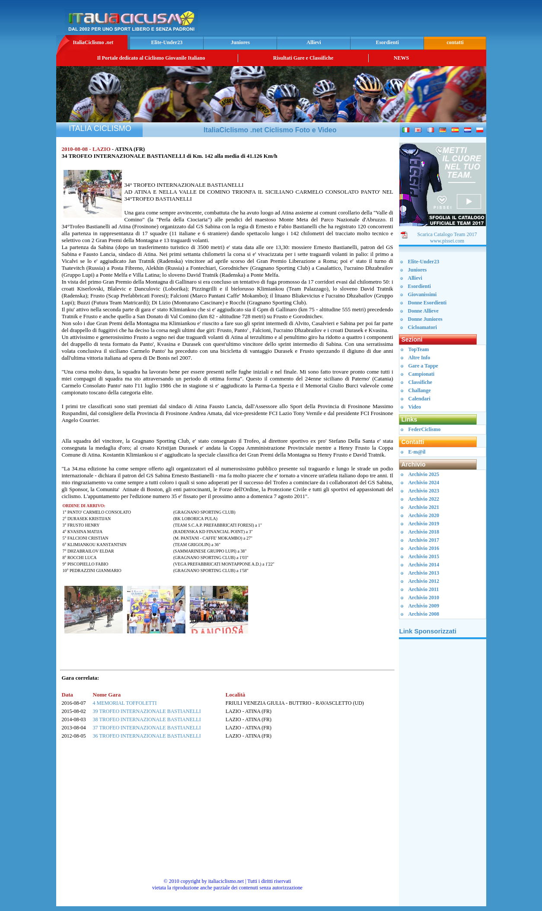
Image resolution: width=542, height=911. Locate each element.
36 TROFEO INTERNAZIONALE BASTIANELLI (147, 736)
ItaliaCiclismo (93, 42)
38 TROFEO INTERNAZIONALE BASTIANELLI (147, 719)
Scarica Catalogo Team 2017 (447, 234)
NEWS (401, 58)
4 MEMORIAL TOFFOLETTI (125, 703)
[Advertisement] (383, 20)
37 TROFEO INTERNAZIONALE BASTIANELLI (147, 728)
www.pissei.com (447, 241)
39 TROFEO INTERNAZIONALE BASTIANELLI (147, 711)
